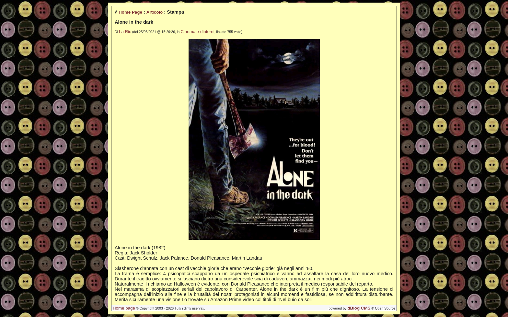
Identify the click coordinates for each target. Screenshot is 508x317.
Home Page (130, 12)
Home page (124, 308)
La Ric (125, 31)
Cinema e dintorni (197, 31)
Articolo (154, 12)
